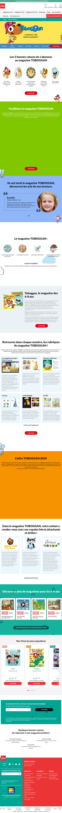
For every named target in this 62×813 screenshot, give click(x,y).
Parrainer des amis (28, 780)
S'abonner (31, 93)
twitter (19, 764)
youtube (16, 764)
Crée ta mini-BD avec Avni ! (21, 617)
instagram (9, 764)
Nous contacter (28, 765)
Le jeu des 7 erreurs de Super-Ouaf (39, 617)
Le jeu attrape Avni (53, 616)
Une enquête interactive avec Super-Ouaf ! (7, 618)
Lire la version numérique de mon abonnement (28, 789)
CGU (4, 808)
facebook (13, 764)
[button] (55, 6)
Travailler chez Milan (54, 778)
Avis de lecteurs (12, 46)
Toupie (13, 670)
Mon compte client (28, 773)
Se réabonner (27, 775)
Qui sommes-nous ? (53, 773)
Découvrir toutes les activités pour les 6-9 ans (31, 629)
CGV (1, 808)
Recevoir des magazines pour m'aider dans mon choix (29, 794)
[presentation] (15, 717)
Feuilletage (4, 46)
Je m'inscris (44, 711)
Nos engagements (53, 775)
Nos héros (36, 46)
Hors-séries (28, 46)
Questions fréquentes (29, 764)
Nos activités (45, 46)
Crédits (55, 808)
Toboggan (37, 670)
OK (19, 773)
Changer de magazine (29, 782)
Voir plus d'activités (31, 578)
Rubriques (20, 46)
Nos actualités (52, 777)
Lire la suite (8, 723)
